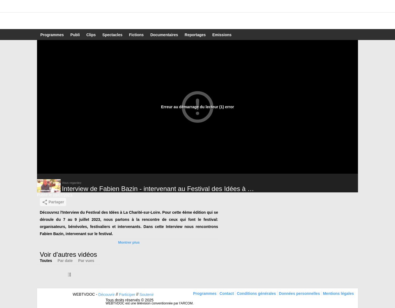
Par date (65, 260)
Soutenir (147, 294)
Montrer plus (129, 242)
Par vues (86, 260)
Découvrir (106, 294)
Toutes (46, 260)
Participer (127, 294)
